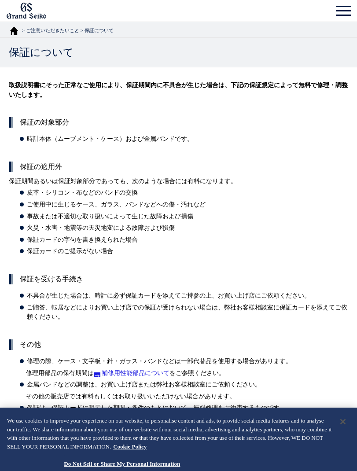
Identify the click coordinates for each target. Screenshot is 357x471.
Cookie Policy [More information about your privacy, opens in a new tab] (130, 450)
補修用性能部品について (135, 372)
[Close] (343, 426)
